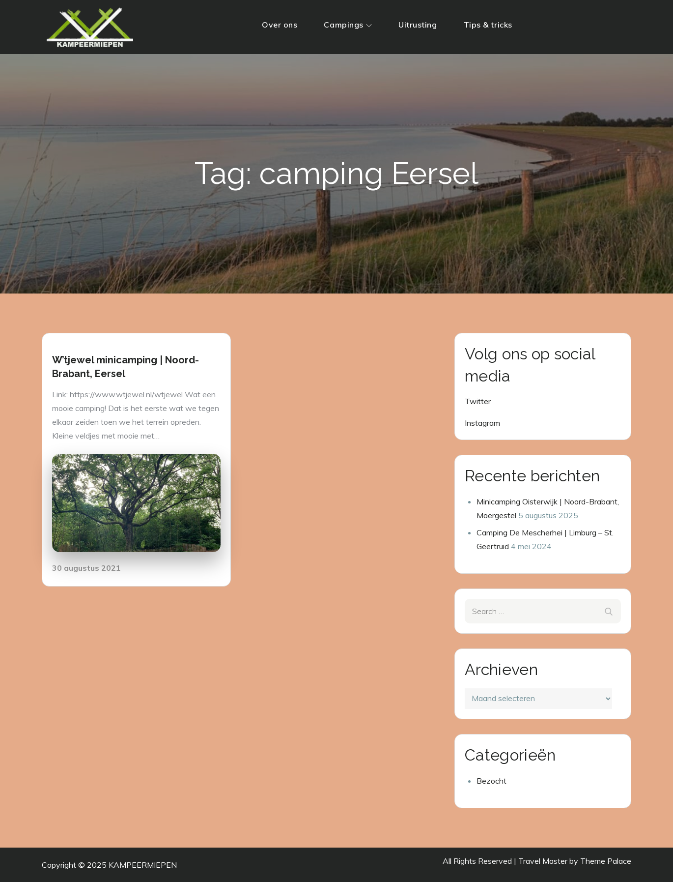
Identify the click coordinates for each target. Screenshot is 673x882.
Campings (347, 24)
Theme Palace (605, 861)
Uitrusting (417, 24)
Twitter (478, 401)
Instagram (482, 423)
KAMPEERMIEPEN (143, 865)
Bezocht (491, 781)
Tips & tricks (488, 24)
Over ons (279, 24)
